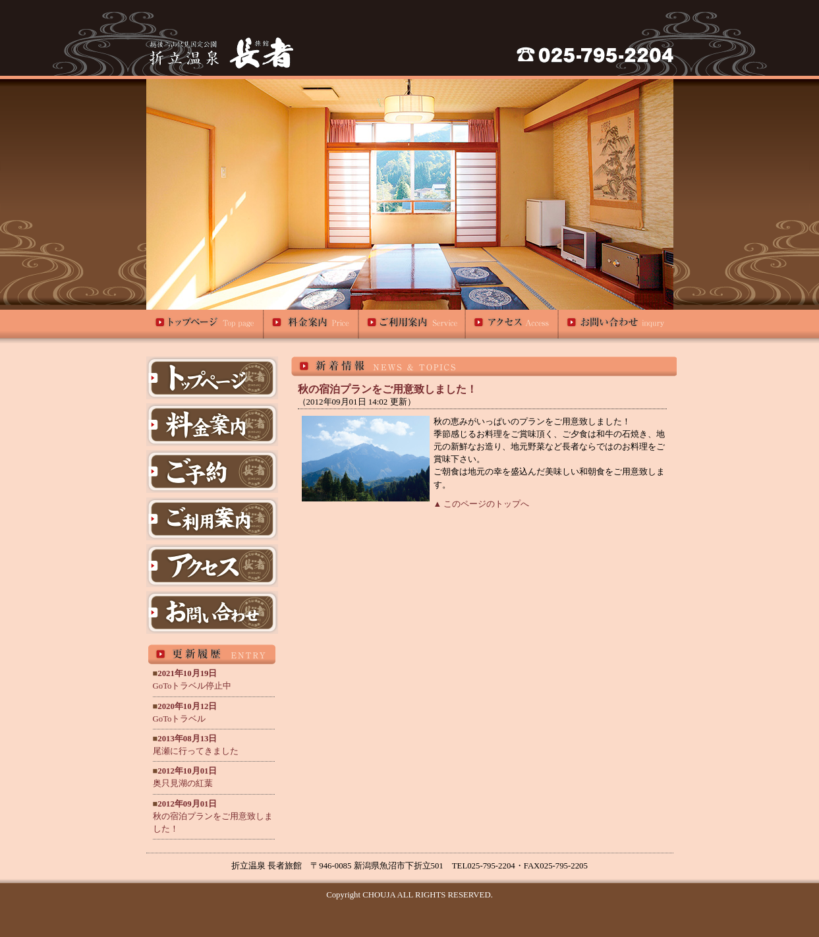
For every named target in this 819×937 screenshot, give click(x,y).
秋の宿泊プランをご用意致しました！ (213, 816)
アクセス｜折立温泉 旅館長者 (512, 326)
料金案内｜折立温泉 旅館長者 (311, 326)
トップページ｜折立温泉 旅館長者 (205, 326)
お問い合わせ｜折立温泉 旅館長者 (616, 326)
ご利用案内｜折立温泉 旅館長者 (412, 326)
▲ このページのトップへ (482, 504)
